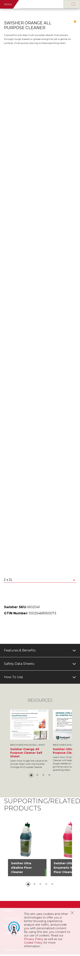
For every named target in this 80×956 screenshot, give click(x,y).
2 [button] (37, 775)
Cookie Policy (33, 942)
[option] (29, 739)
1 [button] (31, 775)
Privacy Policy (33, 939)
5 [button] (52, 884)
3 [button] (43, 775)
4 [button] (49, 775)
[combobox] (40, 580)
